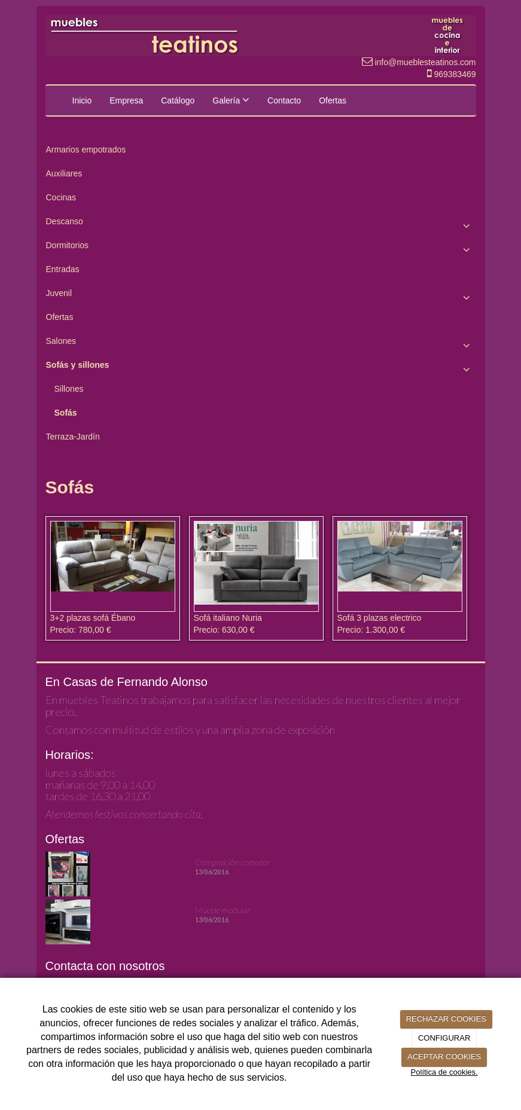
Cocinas (61, 197)
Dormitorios (261, 248)
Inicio (82, 100)
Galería (230, 99)
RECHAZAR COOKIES (446, 1018)
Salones (261, 344)
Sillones (69, 389)
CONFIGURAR (444, 1037)
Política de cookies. (444, 1072)
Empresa (126, 100)
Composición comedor (233, 862)
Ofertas (332, 100)
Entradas (63, 269)
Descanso (261, 224)
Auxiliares (64, 173)
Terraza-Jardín (73, 436)
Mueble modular (223, 910)
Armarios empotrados (86, 149)
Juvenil (261, 296)
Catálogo (177, 100)
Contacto (284, 100)
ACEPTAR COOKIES (444, 1056)
